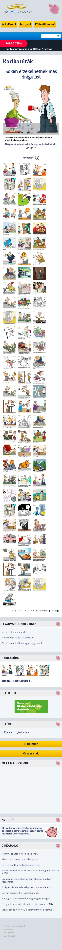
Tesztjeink (25, 24)
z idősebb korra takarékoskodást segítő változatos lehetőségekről (22, 832)
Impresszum (9, 933)
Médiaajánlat (9, 936)
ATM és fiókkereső (45, 24)
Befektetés (10, 693)
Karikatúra (10, 658)
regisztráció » (22, 732)
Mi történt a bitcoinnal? (14, 632)
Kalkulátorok (9, 24)
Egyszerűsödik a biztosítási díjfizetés (21, 865)
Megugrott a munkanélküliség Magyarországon (26, 898)
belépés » (7, 732)
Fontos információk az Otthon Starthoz (30, 49)
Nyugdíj (8, 820)
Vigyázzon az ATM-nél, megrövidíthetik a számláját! (28, 909)
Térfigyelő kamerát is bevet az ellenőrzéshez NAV (27, 904)
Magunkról (8, 929)
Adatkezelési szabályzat (14, 926)
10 (37, 611)
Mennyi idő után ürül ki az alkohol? (20, 853)
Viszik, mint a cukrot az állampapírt (20, 859)
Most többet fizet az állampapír (18, 637)
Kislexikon (31, 744)
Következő (28, 157)
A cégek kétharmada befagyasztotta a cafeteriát (26, 887)
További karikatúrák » (17, 681)
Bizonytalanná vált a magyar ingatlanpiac (23, 643)
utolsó (54, 611)
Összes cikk (31, 753)
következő (44, 611)
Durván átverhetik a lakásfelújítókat (20, 893)
